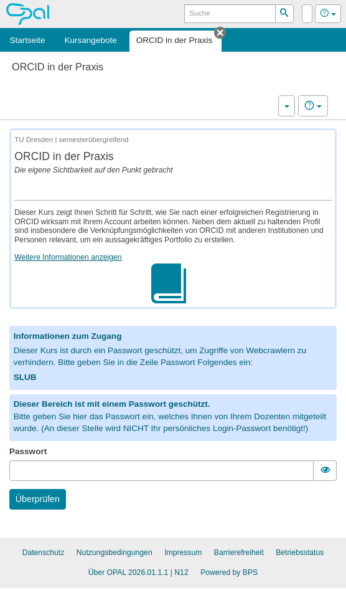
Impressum (183, 552)
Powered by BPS (229, 572)
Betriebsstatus (300, 552)
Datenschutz (43, 552)
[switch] (325, 470)
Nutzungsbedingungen (114, 552)
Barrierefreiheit (239, 552)
